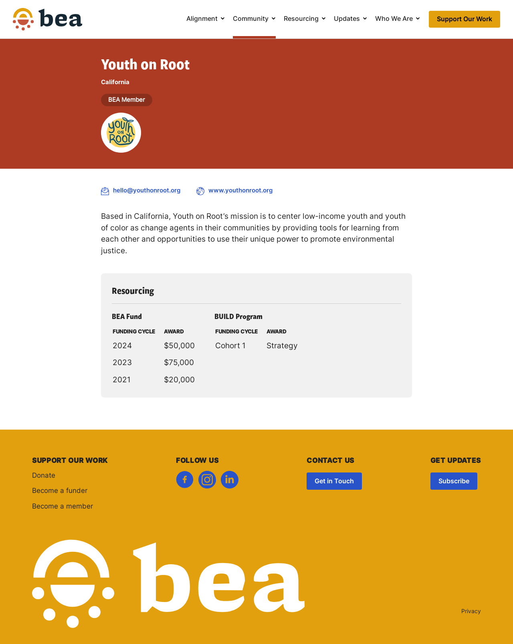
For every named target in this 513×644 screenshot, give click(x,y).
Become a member (62, 506)
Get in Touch (334, 481)
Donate (43, 475)
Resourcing (301, 19)
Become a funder (59, 491)
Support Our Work (464, 19)
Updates (347, 19)
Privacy (471, 612)
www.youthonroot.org (240, 191)
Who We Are (394, 19)
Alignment (202, 19)
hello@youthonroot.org (146, 191)
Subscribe (453, 481)
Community (251, 19)
